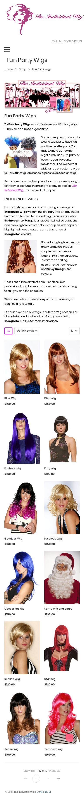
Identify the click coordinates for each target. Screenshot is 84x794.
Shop (22, 69)
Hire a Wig (55, 312)
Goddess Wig (13, 538)
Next (57, 778)
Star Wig (49, 679)
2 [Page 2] (48, 778)
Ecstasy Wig (12, 468)
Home (9, 69)
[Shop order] (27, 330)
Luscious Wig (53, 538)
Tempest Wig (53, 749)
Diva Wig (50, 398)
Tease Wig (11, 749)
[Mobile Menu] (7, 49)
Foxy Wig (50, 468)
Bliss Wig (10, 398)
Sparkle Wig (12, 679)
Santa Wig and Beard (58, 609)
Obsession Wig (14, 609)
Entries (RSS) (43, 792)
